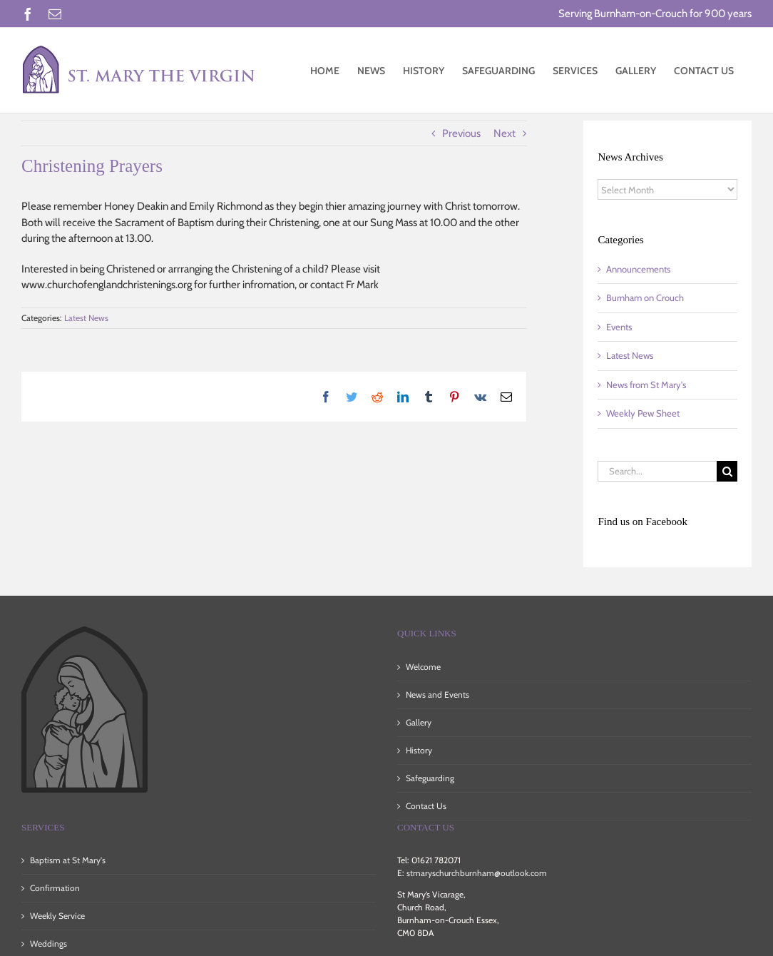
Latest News (86, 317)
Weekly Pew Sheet (643, 413)
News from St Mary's (646, 384)
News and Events (437, 694)
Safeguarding (430, 778)
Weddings (48, 943)
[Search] (727, 471)
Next (504, 133)
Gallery (418, 722)
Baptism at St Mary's (68, 860)
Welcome (423, 666)
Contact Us (426, 805)
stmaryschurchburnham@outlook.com (476, 873)
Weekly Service (57, 915)
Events (619, 326)
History (419, 750)
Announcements (638, 269)
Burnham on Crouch (645, 297)
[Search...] (657, 471)
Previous (461, 133)
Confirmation (55, 888)
